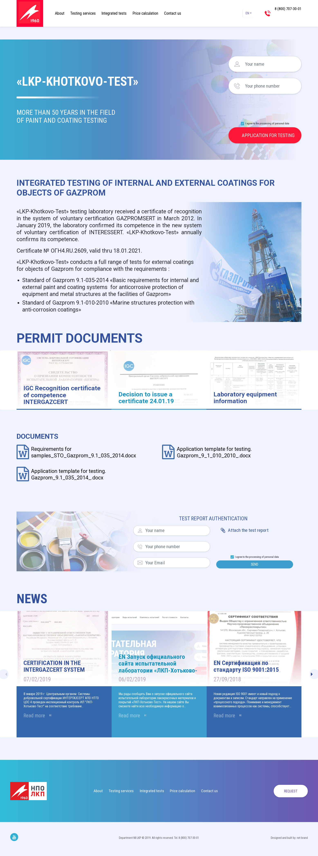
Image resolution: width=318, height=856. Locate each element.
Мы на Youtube (14, 839)
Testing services (83, 13)
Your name (237, 64)
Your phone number (237, 86)
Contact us (172, 13)
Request (285, 793)
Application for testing (268, 135)
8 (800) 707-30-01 (285, 13)
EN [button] (246, 13)
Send (254, 565)
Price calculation (145, 13)
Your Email (140, 562)
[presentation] (265, 108)
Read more (37, 720)
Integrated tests (114, 13)
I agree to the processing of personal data (267, 123)
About (59, 13)
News (32, 601)
